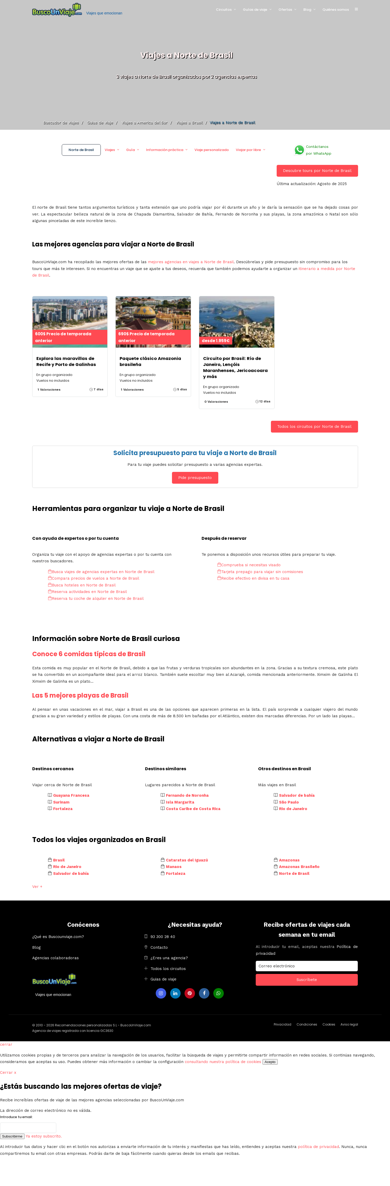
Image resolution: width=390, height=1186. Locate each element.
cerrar (6, 1044)
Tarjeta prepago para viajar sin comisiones (260, 571)
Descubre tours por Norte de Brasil (317, 170)
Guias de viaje (163, 979)
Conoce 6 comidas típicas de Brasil (89, 654)
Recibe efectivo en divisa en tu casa (253, 578)
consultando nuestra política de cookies (223, 1061)
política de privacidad (318, 1146)
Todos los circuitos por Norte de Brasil (314, 426)
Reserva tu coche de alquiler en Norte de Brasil (96, 598)
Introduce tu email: (16, 1116)
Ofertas (285, 9)
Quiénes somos (335, 9)
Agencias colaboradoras (55, 958)
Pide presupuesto (195, 477)
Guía (130, 149)
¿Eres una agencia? (169, 958)
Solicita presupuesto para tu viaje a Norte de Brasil (195, 453)
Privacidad (282, 1024)
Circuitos (224, 9)
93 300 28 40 (163, 936)
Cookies (328, 1024)
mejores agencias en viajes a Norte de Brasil (191, 262)
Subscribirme (12, 1136)
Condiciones (307, 1024)
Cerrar (8, 1072)
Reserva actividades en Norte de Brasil (87, 591)
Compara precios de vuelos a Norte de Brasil (93, 578)
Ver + (37, 886)
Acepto (270, 1062)
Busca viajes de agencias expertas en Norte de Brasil (101, 571)
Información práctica (164, 149)
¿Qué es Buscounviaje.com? (58, 936)
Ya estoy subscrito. (44, 1136)
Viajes (110, 149)
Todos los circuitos (168, 968)
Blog (307, 9)
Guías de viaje (255, 9)
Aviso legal (349, 1024)
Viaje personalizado (211, 149)
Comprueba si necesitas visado (249, 565)
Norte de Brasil (81, 149)
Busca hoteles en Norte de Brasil (82, 585)
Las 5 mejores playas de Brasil (80, 695)
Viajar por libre (248, 149)
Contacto (159, 947)
